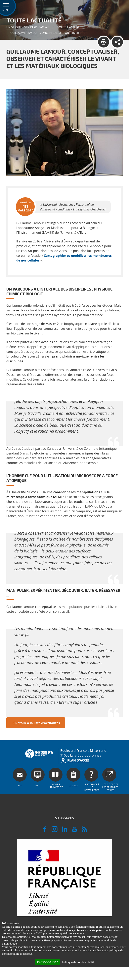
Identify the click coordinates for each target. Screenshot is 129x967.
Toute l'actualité (70, 27)
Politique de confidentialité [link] (78, 962)
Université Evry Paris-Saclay (27, 27)
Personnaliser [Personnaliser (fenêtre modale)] (47, 962)
